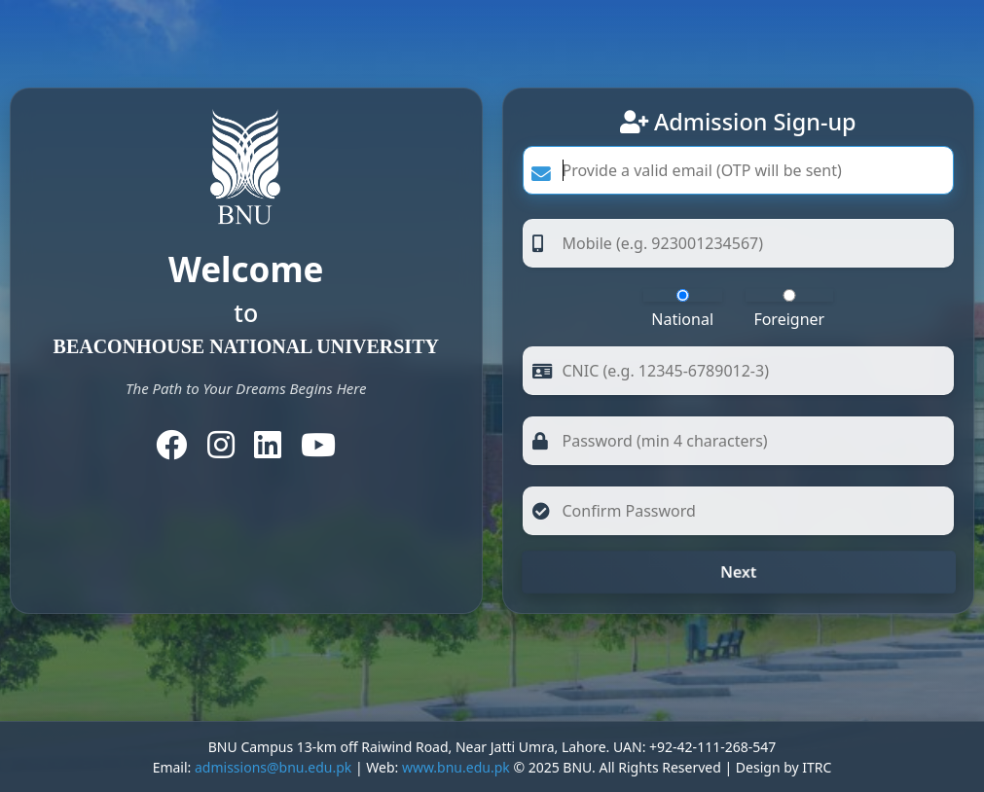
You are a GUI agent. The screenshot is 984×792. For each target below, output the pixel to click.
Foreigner (789, 309)
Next (738, 572)
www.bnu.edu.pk (456, 767)
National (682, 309)
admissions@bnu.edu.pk (273, 767)
